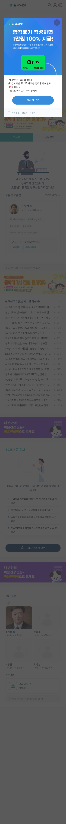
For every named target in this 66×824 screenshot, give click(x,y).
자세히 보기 (33, 100)
